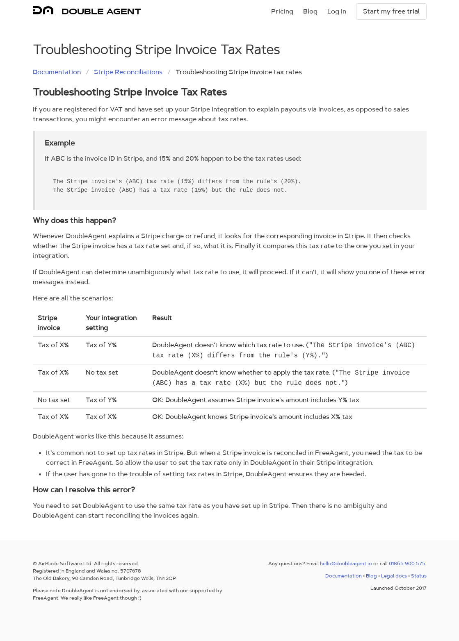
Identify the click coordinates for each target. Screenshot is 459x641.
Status (419, 576)
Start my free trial (391, 11)
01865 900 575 (407, 563)
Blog (310, 11)
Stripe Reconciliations (128, 72)
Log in (336, 11)
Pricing (282, 11)
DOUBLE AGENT (101, 11)
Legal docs (394, 576)
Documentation (57, 72)
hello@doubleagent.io (346, 563)
